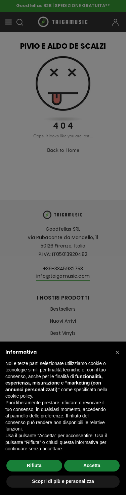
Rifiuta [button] (34, 465)
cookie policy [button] (18, 396)
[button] (117, 352)
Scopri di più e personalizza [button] (63, 481)
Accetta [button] (91, 465)
